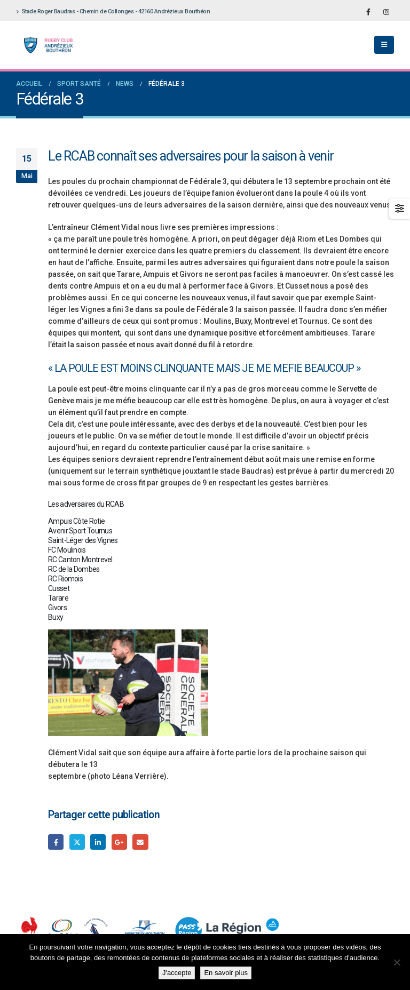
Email (140, 842)
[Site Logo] (45, 45)
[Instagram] (386, 11)
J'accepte (177, 973)
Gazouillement (77, 842)
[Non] (396, 962)
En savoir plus (226, 973)
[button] (384, 45)
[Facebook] (368, 11)
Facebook (56, 842)
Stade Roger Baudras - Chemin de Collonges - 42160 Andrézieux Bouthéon (113, 11)
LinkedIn (98, 842)
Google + (119, 842)
